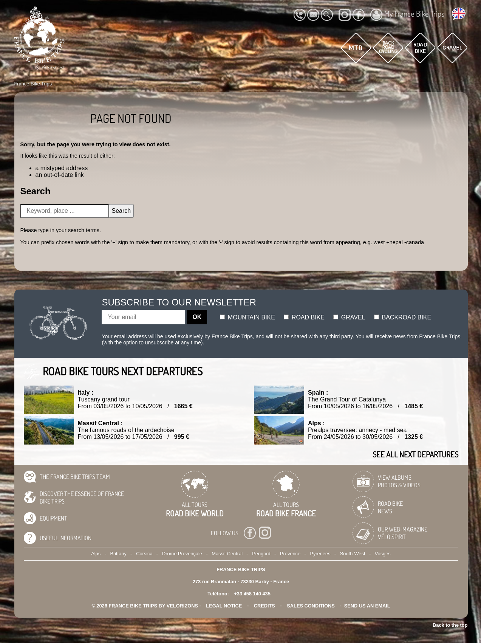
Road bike (304, 317)
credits (264, 606)
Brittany (118, 553)
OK (196, 317)
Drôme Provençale (182, 553)
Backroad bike (402, 317)
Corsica (144, 553)
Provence (290, 553)
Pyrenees (320, 553)
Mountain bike (247, 317)
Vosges (383, 553)
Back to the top (450, 625)
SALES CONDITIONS (311, 606)
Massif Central (227, 553)
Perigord (261, 553)
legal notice (224, 606)
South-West (352, 553)
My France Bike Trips (407, 15)
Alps (96, 553)
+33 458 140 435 (252, 594)
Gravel (349, 317)
